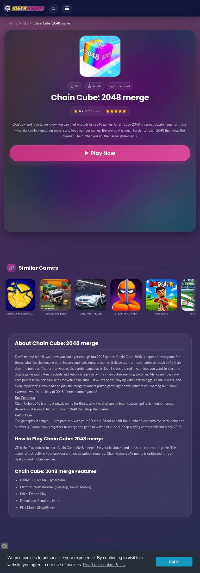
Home (12, 23)
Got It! (174, 562)
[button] (107, 111)
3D (25, 23)
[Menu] (67, 8)
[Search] (53, 8)
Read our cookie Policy (104, 565)
